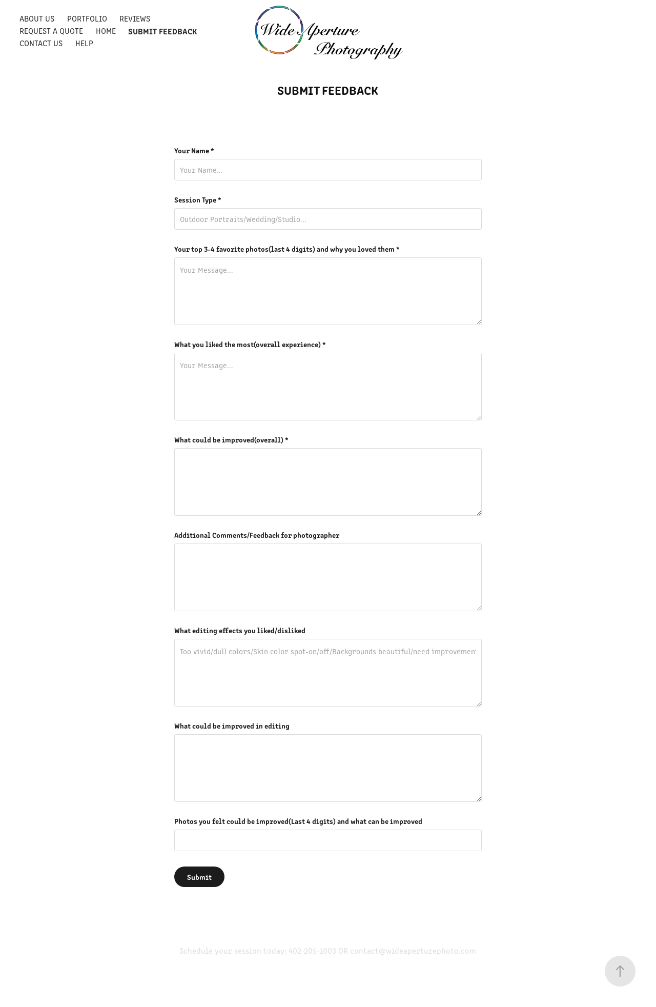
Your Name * (194, 150)
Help (84, 42)
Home (106, 30)
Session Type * (197, 199)
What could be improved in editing (232, 725)
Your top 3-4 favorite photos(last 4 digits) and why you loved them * (287, 248)
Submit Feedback (162, 30)
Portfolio (87, 18)
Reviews (134, 18)
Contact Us (41, 42)
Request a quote (51, 30)
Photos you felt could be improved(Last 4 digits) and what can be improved (298, 820)
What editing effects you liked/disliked (239, 630)
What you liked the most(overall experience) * (250, 344)
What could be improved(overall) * (231, 439)
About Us (36, 18)
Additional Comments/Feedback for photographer (256, 534)
